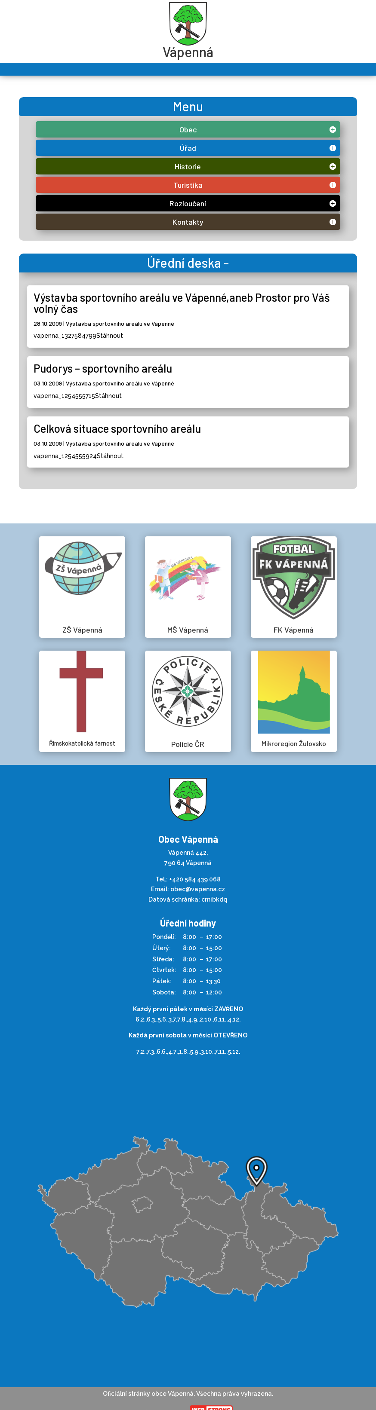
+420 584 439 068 (195, 879)
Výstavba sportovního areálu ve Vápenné (120, 323)
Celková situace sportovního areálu (117, 428)
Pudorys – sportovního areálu (103, 368)
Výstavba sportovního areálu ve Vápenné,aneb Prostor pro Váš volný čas (182, 303)
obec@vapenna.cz (197, 889)
